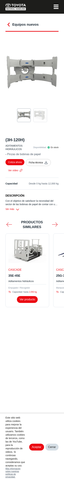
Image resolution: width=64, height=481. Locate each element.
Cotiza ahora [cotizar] (15, 162)
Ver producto (27, 299)
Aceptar (36, 447)
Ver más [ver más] (12, 209)
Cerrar (52, 447)
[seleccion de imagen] (24, 115)
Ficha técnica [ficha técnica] (38, 162)
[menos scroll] (9, 224)
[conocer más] (8, 24)
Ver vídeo (15, 170)
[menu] (56, 7)
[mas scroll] (55, 224)
